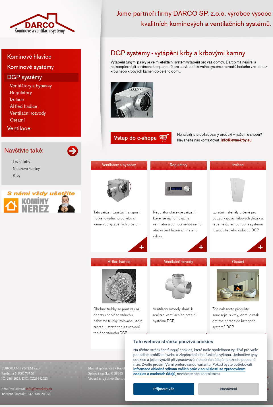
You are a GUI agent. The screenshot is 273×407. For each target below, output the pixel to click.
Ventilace (18, 128)
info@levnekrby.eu (39, 389)
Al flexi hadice (23, 106)
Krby (16, 175)
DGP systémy (24, 77)
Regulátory (21, 93)
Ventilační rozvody (28, 113)
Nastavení (228, 389)
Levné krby (21, 162)
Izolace (17, 99)
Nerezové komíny (26, 168)
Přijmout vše (163, 389)
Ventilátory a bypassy (31, 86)
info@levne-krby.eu (236, 140)
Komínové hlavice (29, 56)
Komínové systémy (30, 67)
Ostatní (17, 120)
